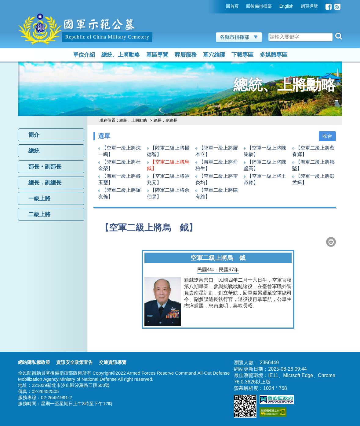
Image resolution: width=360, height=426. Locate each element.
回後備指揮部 (259, 6)
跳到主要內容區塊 (37, 3)
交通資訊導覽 (112, 362)
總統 (33, 151)
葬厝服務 (186, 55)
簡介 (33, 135)
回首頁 (232, 6)
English (286, 6)
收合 (327, 136)
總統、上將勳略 (120, 55)
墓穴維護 (214, 55)
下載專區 (242, 55)
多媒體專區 (273, 55)
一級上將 (39, 198)
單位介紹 (84, 55)
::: (222, 6)
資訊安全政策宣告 (74, 362)
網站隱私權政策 (34, 362)
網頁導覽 (309, 6)
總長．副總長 (44, 183)
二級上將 (39, 214)
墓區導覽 (157, 55)
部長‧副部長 (44, 167)
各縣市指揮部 (239, 37)
